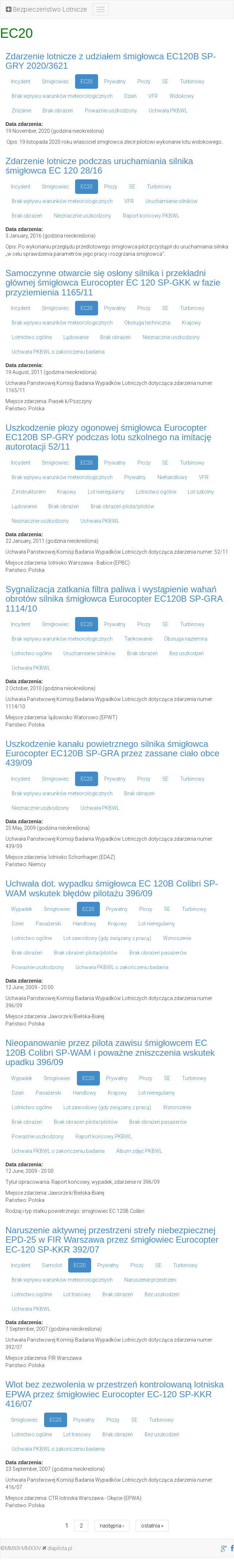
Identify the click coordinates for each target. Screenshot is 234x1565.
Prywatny (115, 81)
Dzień (130, 96)
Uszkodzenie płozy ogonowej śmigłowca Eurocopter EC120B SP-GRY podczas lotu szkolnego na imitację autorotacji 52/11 (108, 437)
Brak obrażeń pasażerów (158, 953)
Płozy (144, 81)
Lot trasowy (77, 1294)
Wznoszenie (177, 938)
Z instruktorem (29, 492)
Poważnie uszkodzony (111, 111)
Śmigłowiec (55, 81)
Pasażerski (48, 924)
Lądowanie (76, 337)
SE (165, 81)
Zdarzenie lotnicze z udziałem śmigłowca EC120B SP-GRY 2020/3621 (110, 61)
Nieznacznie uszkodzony (82, 216)
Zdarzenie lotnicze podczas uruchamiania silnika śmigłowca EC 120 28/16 (99, 165)
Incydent (20, 81)
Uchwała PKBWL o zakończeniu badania (58, 352)
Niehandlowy (172, 477)
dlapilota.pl (57, 1548)
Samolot (52, 1265)
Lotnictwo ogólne (32, 337)
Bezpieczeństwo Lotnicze (46, 9)
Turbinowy (192, 81)
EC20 (87, 81)
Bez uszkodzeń (186, 653)
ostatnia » (152, 1526)
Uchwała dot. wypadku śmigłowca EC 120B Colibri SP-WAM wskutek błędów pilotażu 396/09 (111, 888)
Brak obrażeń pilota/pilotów (123, 506)
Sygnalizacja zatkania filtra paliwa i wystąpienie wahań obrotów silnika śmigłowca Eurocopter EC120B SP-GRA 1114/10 (113, 598)
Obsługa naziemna (185, 639)
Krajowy (191, 323)
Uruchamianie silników (171, 201)
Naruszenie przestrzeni (150, 1280)
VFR (153, 96)
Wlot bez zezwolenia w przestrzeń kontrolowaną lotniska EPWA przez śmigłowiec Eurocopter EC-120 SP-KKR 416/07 (114, 1394)
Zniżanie (21, 111)
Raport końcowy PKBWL (151, 216)
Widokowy (181, 96)
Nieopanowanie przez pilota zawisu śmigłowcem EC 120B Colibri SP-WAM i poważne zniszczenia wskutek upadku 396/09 (110, 1052)
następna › (112, 1526)
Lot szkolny (201, 492)
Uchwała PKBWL (168, 111)
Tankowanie (138, 639)
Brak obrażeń (58, 111)
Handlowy (84, 924)
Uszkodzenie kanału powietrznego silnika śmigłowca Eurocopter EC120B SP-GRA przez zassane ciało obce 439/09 (112, 753)
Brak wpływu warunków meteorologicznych (62, 96)
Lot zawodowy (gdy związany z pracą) (107, 938)
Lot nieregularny (106, 492)
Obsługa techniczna (147, 323)
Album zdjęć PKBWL (139, 1151)
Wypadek (21, 909)
